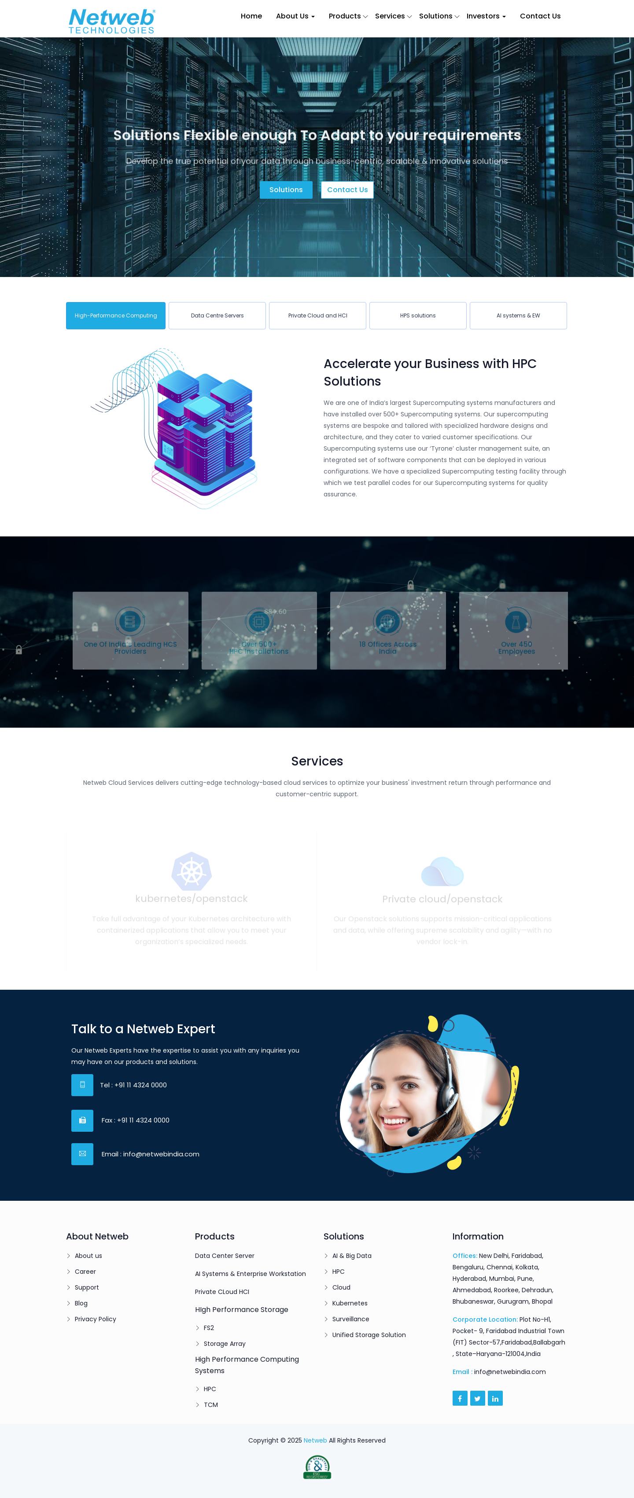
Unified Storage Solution (369, 1334)
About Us (295, 16)
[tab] (116, 315)
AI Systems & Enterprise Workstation (250, 1273)
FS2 (209, 1327)
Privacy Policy (95, 1319)
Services (390, 16)
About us (88, 1255)
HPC (210, 1389)
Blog (81, 1303)
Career (85, 1271)
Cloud (341, 1287)
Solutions (436, 16)
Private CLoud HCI (222, 1291)
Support (87, 1287)
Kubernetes (350, 1303)
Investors (486, 16)
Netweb (315, 1440)
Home (251, 16)
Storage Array (225, 1343)
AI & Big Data (352, 1255)
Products (345, 16)
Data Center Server (224, 1255)
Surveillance (350, 1319)
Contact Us (540, 16)
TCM (211, 1404)
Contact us (347, 190)
